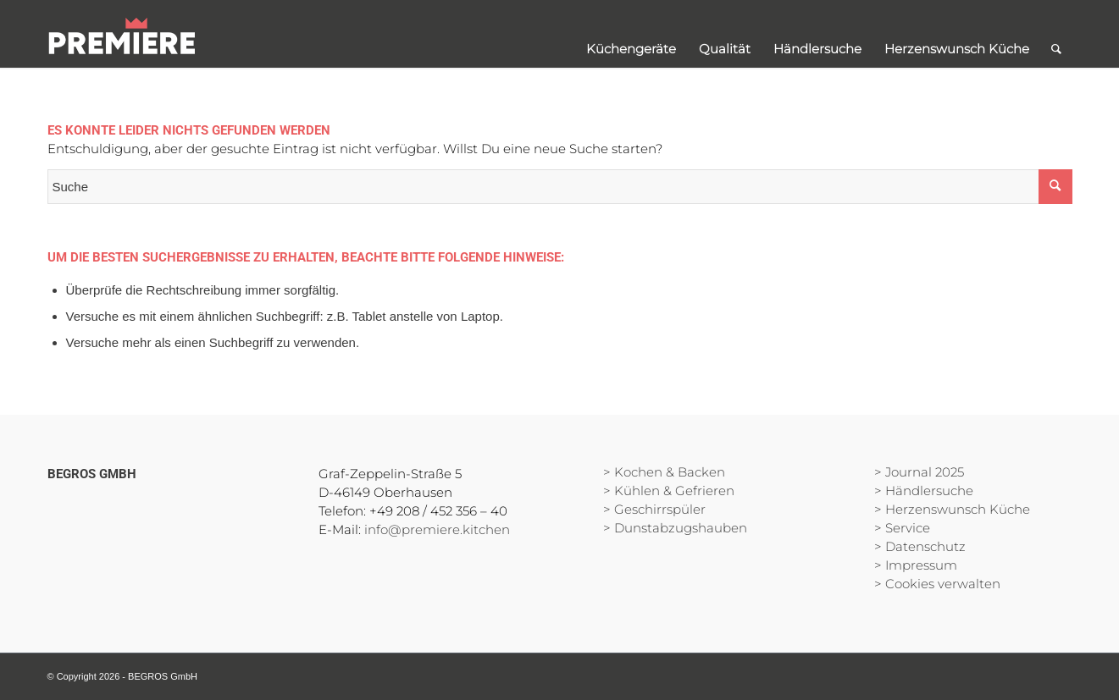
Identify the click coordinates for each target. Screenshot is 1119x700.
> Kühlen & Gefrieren (668, 490)
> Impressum (915, 565)
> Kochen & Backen (664, 472)
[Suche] (1056, 34)
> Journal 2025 (919, 472)
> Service (902, 528)
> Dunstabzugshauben (675, 528)
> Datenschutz (920, 546)
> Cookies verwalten (937, 584)
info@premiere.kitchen (437, 529)
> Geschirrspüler (654, 509)
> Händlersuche (923, 490)
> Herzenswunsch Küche (952, 509)
